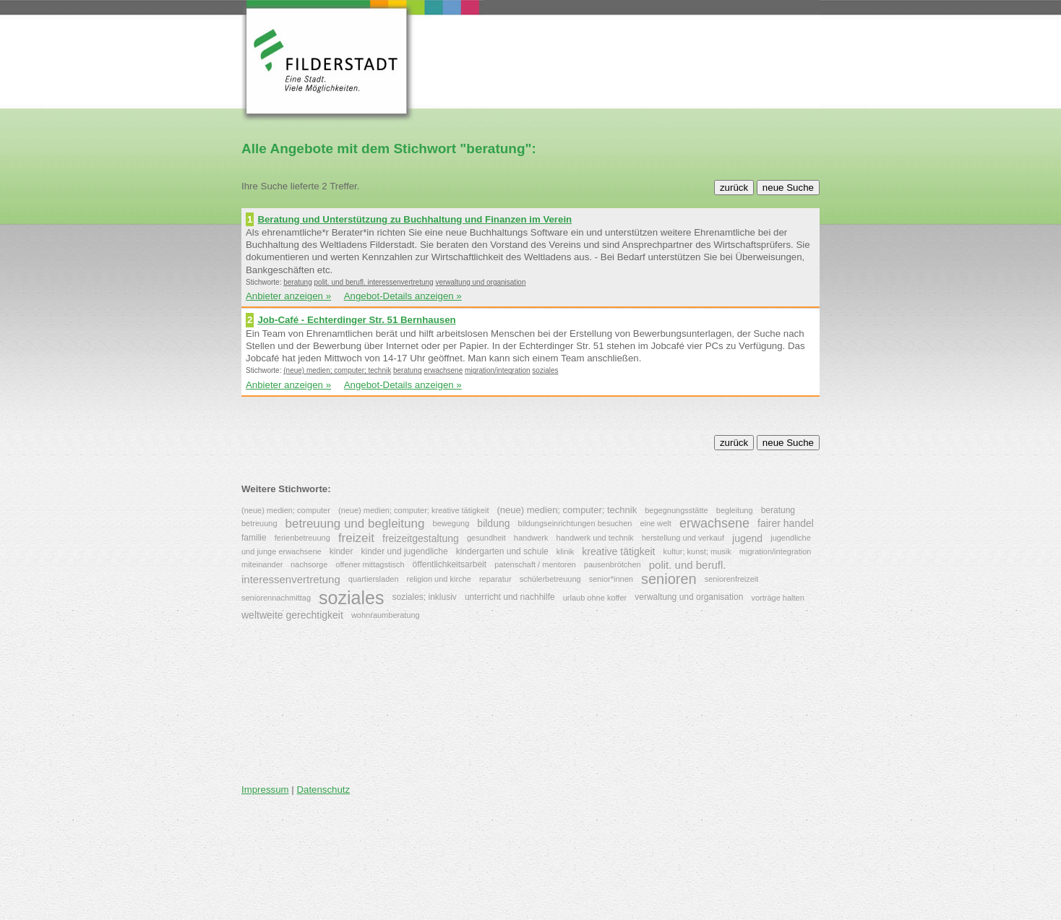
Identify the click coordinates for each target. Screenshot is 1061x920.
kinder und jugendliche (404, 551)
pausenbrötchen (612, 564)
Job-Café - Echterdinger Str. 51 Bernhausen (356, 319)
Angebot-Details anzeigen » (403, 296)
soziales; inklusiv (424, 597)
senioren (669, 579)
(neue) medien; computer (285, 510)
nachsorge (309, 564)
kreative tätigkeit (618, 552)
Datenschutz (323, 789)
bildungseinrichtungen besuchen (575, 523)
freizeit (356, 538)
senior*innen (611, 579)
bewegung (451, 523)
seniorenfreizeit (732, 579)
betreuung (259, 523)
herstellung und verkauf (683, 537)
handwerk (531, 537)
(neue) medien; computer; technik (337, 370)
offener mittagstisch (369, 564)
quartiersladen (373, 579)
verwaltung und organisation (480, 282)
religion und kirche (439, 579)
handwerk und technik (595, 537)
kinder (341, 551)
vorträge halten (777, 597)
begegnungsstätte (676, 510)
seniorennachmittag (276, 597)
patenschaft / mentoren (535, 564)
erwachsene (443, 370)
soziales (545, 370)
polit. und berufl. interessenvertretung (374, 282)
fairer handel (785, 523)
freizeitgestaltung (420, 537)
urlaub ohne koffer (595, 597)
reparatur (495, 579)
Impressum (265, 789)
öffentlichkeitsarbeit (450, 564)
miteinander (263, 564)
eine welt (655, 523)
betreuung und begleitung (355, 523)
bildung (493, 523)
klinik (565, 551)
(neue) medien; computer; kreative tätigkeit (413, 510)
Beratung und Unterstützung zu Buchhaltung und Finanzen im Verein (414, 219)
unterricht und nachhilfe (510, 597)
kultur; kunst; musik (697, 551)
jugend (747, 537)
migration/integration (497, 370)
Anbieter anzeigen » (288, 296)
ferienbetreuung (302, 537)
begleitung (734, 510)
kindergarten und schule (502, 551)
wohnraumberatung (385, 615)
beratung (297, 282)
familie (254, 537)
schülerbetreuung (550, 579)
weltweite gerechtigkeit (292, 615)
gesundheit (486, 537)
